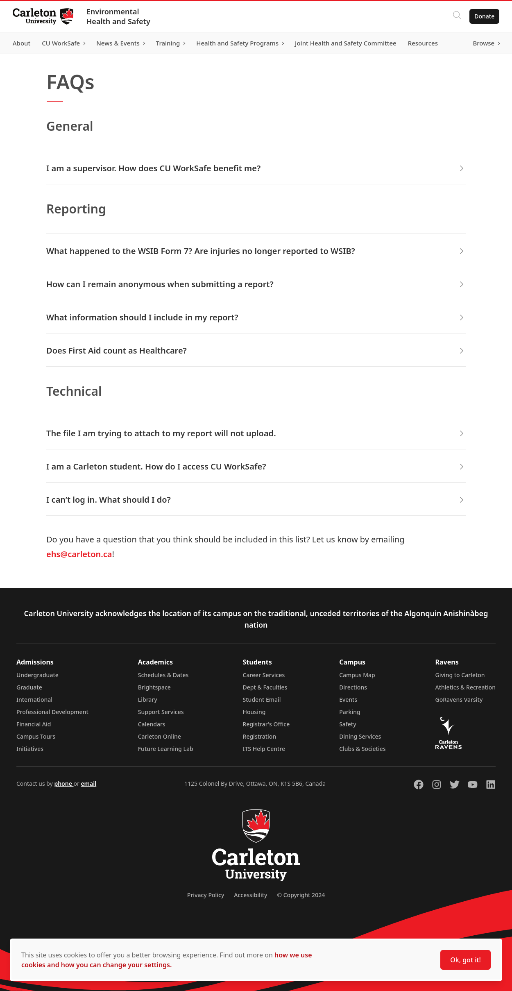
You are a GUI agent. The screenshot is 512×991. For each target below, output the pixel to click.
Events (348, 699)
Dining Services (360, 736)
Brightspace (154, 687)
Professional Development (52, 712)
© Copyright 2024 (301, 895)
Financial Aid (33, 724)
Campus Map (357, 675)
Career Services (264, 675)
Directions (353, 687)
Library (147, 699)
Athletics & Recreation (465, 687)
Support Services (161, 712)
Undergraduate (37, 675)
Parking (349, 712)
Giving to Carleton (460, 675)
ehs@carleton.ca (79, 554)
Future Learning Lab (165, 749)
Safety (347, 724)
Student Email (262, 699)
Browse (483, 43)
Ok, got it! (465, 959)
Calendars (151, 724)
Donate (484, 16)
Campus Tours (35, 736)
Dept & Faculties (265, 687)
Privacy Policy (205, 895)
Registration (259, 736)
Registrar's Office (266, 724)
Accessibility (250, 895)
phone (63, 783)
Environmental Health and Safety (119, 16)
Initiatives (29, 749)
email (88, 783)
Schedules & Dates (163, 675)
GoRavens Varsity (459, 699)
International (34, 699)
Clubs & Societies (362, 749)
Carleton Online (159, 736)
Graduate (29, 687)
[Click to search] (457, 16)
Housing (254, 712)
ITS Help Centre (264, 749)
